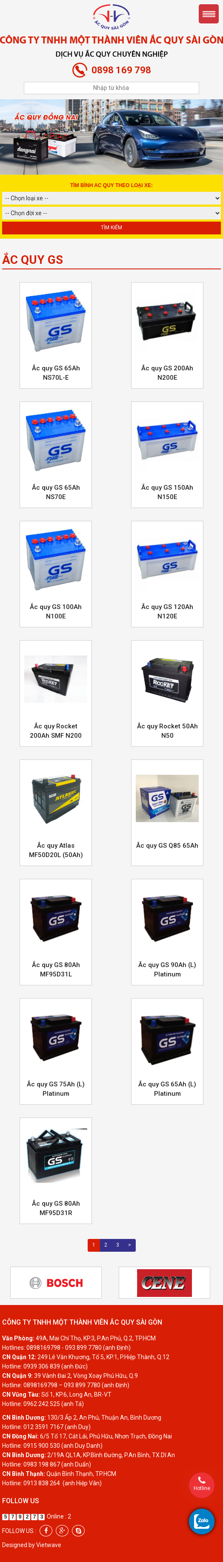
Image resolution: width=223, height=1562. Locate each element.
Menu (209, 13)
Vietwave (48, 1545)
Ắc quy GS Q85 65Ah (167, 845)
